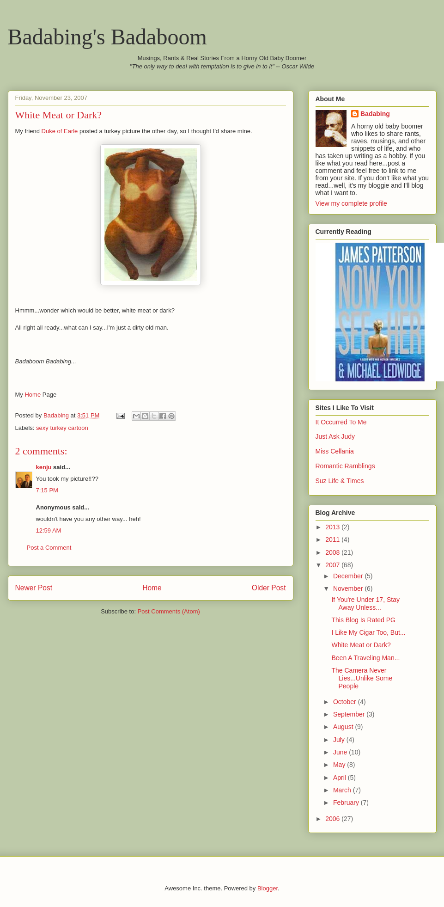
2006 (333, 818)
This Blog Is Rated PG (363, 620)
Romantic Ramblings (345, 466)
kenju (44, 467)
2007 (333, 565)
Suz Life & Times (340, 480)
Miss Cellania (335, 451)
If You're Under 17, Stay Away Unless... (365, 603)
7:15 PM (47, 490)
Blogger (267, 888)
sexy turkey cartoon (62, 427)
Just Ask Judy (335, 436)
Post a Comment (49, 547)
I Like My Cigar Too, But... (368, 632)
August (344, 726)
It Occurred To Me (341, 422)
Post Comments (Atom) (169, 611)
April (340, 777)
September (349, 714)
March (343, 790)
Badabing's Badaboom (107, 37)
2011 (333, 539)
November (349, 588)
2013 (333, 527)
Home (32, 394)
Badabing (375, 113)
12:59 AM (48, 530)
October (345, 701)
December (349, 576)
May (340, 764)
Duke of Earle (60, 131)
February (347, 802)
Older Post (269, 588)
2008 (333, 552)
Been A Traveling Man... (365, 658)
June (341, 752)
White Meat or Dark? (360, 645)
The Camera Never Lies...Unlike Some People (361, 678)
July (340, 739)
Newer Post (34, 588)
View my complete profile (351, 203)
